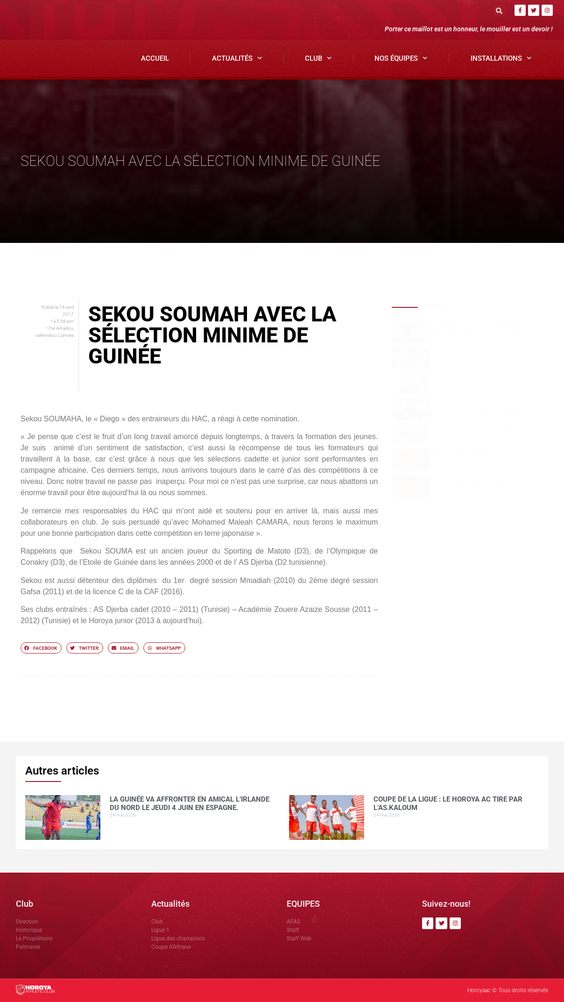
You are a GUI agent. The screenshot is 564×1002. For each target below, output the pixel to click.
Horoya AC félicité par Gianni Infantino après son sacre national (482, 432)
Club (318, 58)
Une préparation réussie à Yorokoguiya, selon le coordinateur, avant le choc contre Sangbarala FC (483, 461)
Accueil (155, 58)
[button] (499, 10)
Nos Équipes (401, 58)
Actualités (237, 58)
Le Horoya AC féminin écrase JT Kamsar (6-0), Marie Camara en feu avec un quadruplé (485, 486)
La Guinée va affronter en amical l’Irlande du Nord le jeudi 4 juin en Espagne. (479, 332)
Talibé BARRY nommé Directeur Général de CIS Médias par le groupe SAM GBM (481, 384)
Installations (501, 58)
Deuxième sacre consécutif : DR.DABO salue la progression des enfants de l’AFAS (483, 409)
